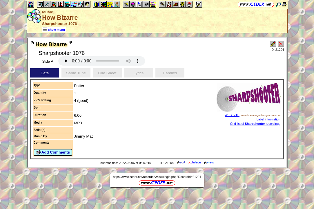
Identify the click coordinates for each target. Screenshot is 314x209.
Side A (48, 61)
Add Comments (53, 152)
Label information (268, 119)
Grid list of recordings (255, 123)
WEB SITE (232, 115)
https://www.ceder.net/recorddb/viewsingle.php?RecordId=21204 (157, 177)
